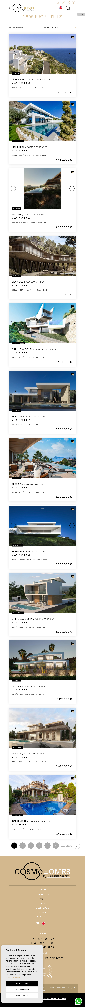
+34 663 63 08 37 (43, 943)
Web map (61, 987)
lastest (66, 846)
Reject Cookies (22, 995)
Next (72, 54)
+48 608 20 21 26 (42, 939)
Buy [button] (42, 899)
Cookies (51, 987)
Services (42, 908)
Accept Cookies (22, 983)
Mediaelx (45, 990)
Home (42, 890)
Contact (42, 916)
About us (42, 894)
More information (14, 977)
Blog (42, 912)
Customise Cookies (22, 989)
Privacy (43, 987)
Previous (13, 54)
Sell (42, 903)
